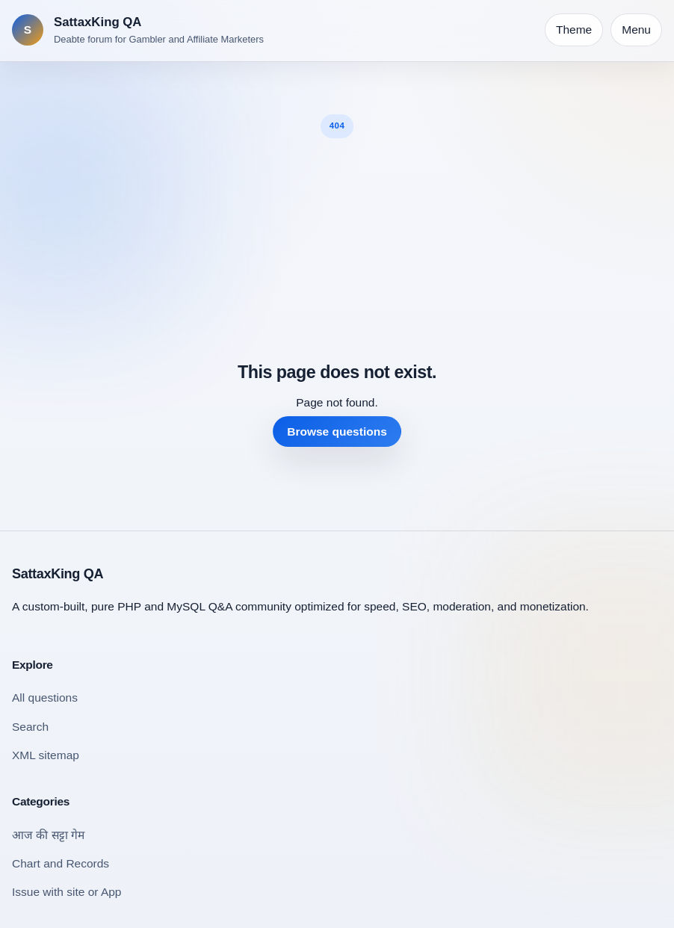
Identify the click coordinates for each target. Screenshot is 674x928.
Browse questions (337, 431)
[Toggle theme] (574, 29)
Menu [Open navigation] (636, 29)
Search (30, 726)
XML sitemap (45, 755)
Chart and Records (60, 863)
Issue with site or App (66, 891)
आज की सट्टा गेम (48, 835)
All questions (45, 697)
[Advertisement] (337, 250)
